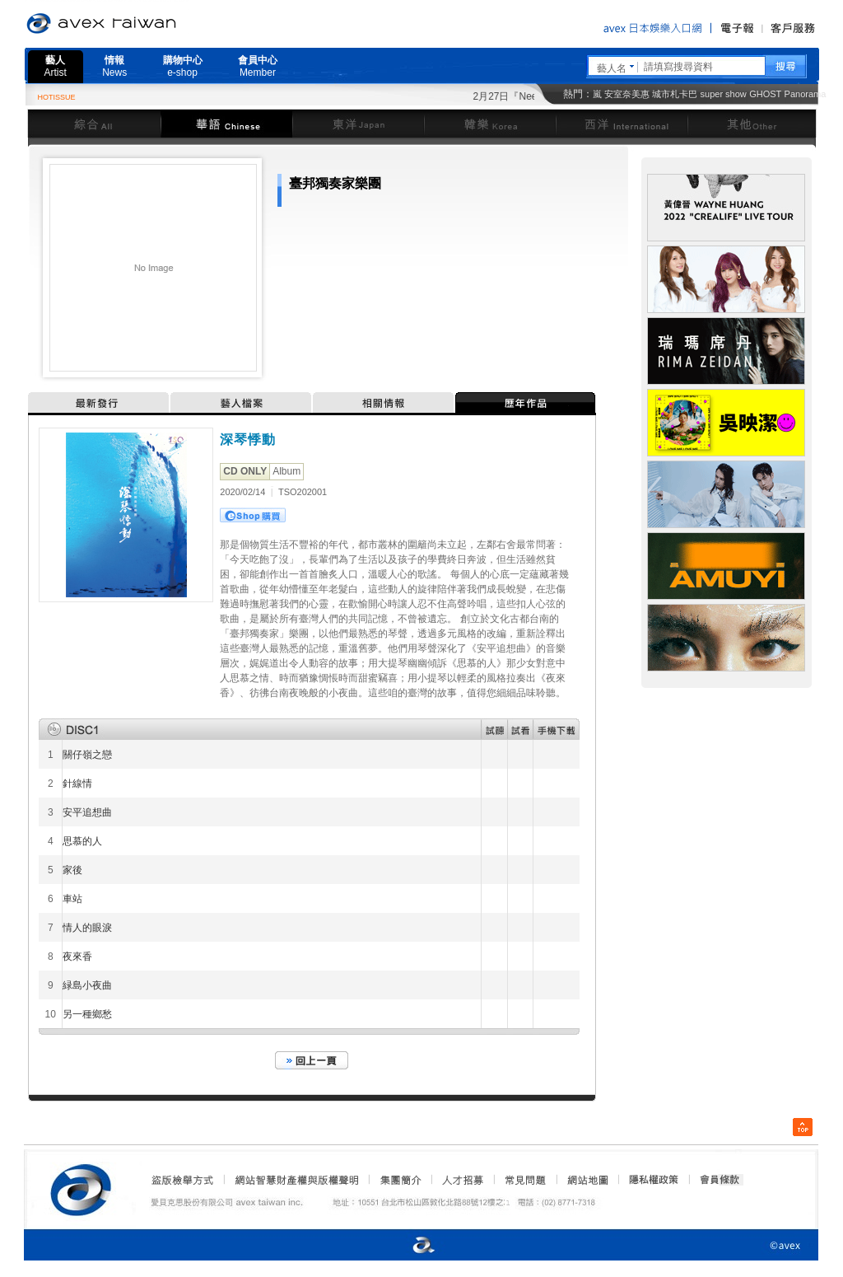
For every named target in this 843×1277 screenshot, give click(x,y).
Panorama (806, 94)
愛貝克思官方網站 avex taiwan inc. (147, 24)
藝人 (55, 66)
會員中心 (257, 66)
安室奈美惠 (627, 94)
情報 (114, 66)
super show (724, 94)
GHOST (765, 94)
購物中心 (183, 66)
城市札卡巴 (674, 94)
